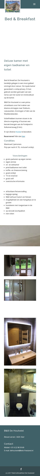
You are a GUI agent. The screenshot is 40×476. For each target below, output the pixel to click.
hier (23, 136)
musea (18, 132)
